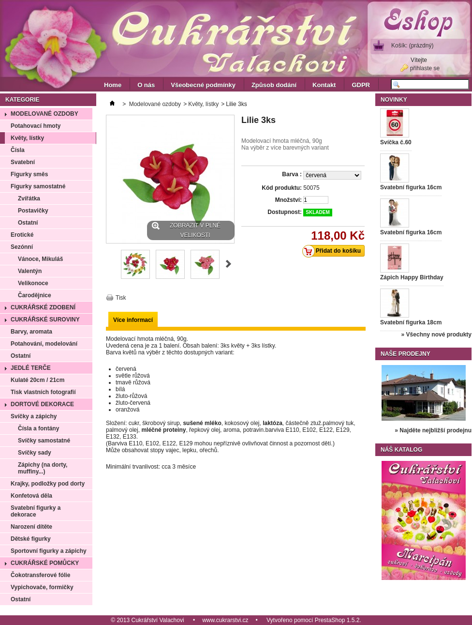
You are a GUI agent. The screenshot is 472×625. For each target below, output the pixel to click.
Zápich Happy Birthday (411, 277)
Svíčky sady (34, 452)
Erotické (22, 234)
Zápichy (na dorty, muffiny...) (42, 468)
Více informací (133, 320)
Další (228, 263)
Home (112, 85)
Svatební (23, 162)
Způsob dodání (273, 85)
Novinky (394, 99)
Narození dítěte (31, 526)
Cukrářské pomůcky (45, 563)
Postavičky (33, 210)
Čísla (18, 150)
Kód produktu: (282, 187)
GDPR (361, 85)
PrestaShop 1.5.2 (337, 620)
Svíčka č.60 (396, 142)
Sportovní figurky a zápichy (49, 551)
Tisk (121, 297)
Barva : (292, 174)
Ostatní (28, 222)
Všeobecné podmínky (203, 85)
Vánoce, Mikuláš (40, 259)
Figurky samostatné (38, 186)
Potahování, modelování (44, 343)
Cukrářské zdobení (43, 307)
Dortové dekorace (42, 404)
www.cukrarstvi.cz (225, 620)
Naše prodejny (405, 354)
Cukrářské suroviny (45, 319)
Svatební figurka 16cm (411, 187)
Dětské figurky (31, 538)
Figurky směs (29, 174)
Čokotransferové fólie (40, 575)
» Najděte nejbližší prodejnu (433, 430)
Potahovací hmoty (35, 125)
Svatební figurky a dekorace (35, 511)
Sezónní (22, 247)
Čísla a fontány (38, 428)
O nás (146, 85)
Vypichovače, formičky (42, 587)
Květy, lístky (27, 138)
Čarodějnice (34, 295)
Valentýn (30, 271)
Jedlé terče (31, 368)
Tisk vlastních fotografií (43, 392)
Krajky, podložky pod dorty (48, 483)
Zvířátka (29, 198)
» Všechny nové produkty (436, 334)
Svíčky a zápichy (34, 416)
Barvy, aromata (31, 331)
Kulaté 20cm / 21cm (37, 380)
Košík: (412, 45)
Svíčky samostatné (44, 440)
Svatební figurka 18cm (411, 322)
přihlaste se (425, 68)
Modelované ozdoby (44, 113)
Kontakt (324, 85)
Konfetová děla (31, 495)
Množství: (288, 200)
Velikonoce (33, 283)
